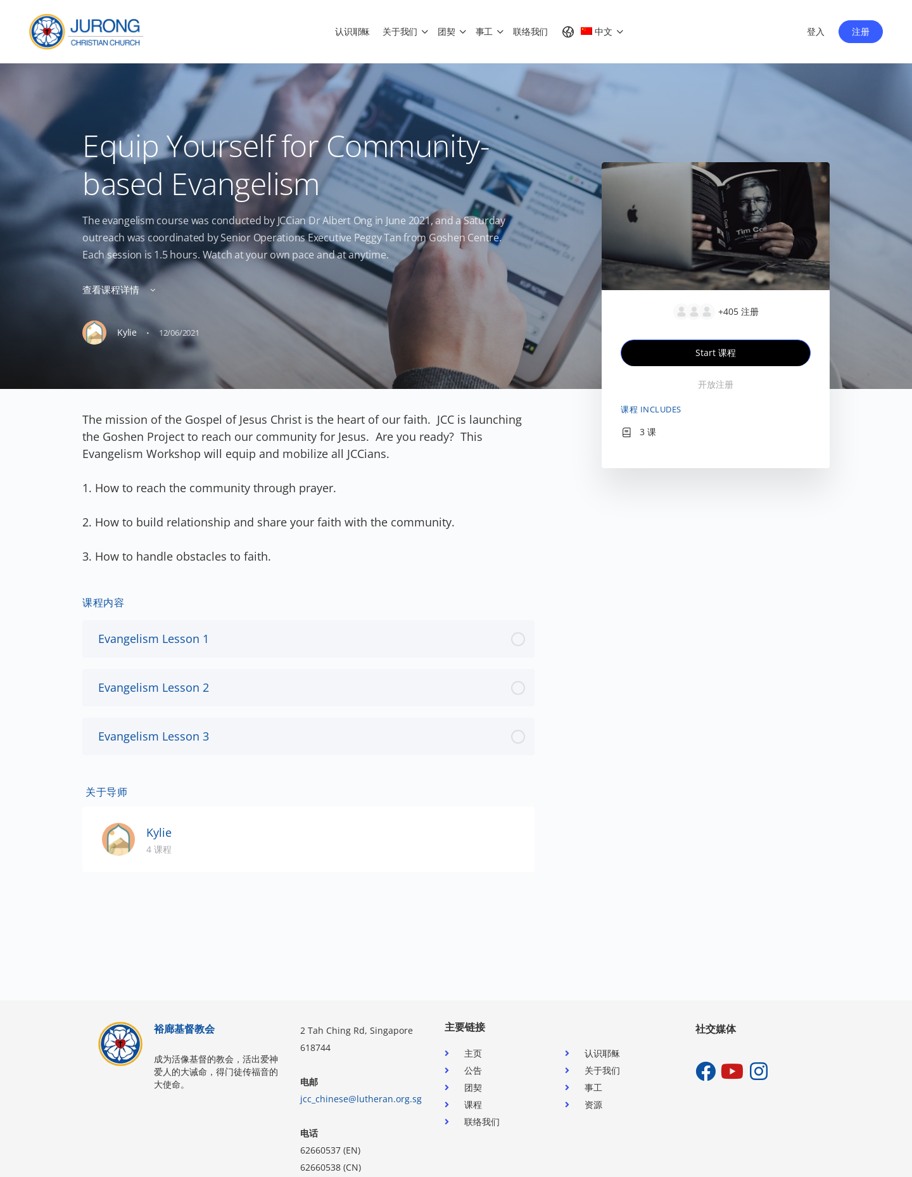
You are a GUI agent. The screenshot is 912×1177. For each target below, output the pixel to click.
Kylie (159, 832)
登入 (816, 31)
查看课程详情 (120, 289)
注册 (861, 31)
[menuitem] (586, 31)
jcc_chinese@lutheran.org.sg (361, 1099)
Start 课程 (715, 353)
